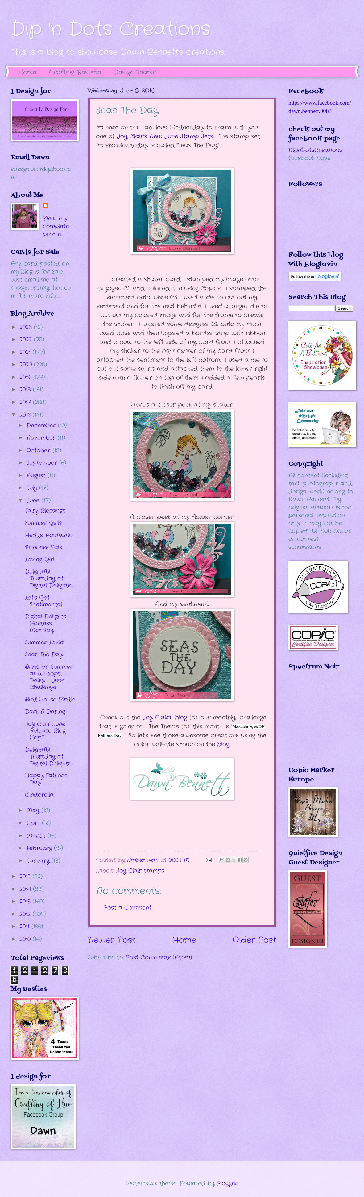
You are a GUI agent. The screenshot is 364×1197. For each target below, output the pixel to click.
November (42, 438)
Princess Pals (43, 547)
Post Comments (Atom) (159, 957)
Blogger (227, 1183)
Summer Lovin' (44, 642)
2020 (26, 365)
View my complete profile (56, 226)
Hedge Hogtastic (48, 535)
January (39, 861)
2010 (26, 939)
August (37, 475)
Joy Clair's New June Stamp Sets (165, 136)
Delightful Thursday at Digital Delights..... (49, 578)
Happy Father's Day (46, 779)
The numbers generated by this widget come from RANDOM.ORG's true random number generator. (313, 723)
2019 (25, 377)
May (34, 810)
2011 (25, 927)
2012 (26, 914)
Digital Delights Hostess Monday (45, 623)
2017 (26, 402)
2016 (26, 415)
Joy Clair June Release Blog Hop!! (45, 731)
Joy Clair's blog (165, 717)
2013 (26, 902)
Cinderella (39, 795)
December (42, 425)
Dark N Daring (45, 712)
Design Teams (135, 72)
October (39, 450)
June (34, 500)
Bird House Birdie (50, 700)
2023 (26, 327)
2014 (26, 889)
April (34, 823)
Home (27, 72)
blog (223, 744)
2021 (26, 352)
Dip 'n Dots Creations (110, 29)
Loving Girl (39, 559)
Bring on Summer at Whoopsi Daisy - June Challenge (49, 677)
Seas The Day (44, 655)
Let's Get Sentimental (43, 601)
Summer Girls (43, 523)
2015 (26, 877)
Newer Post (111, 940)
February (40, 848)
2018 (26, 390)
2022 (26, 340)
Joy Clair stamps (140, 871)
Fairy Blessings (45, 511)
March (37, 836)
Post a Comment (127, 908)
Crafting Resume (75, 72)
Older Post (254, 940)
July (33, 488)
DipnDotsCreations (315, 150)
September (43, 463)
